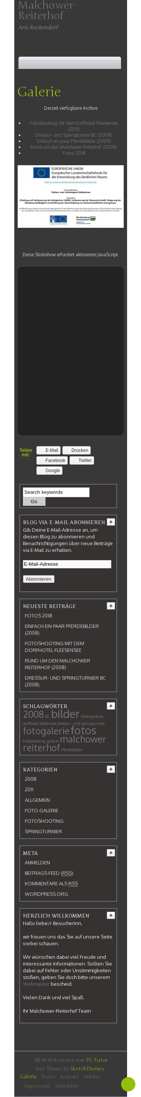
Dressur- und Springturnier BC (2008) (73, 135)
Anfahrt (91, 1077)
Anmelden (37, 862)
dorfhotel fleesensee (40, 723)
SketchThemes (87, 1069)
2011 (29, 789)
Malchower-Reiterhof (47, 10)
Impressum (37, 1086)
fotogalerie (46, 731)
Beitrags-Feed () (49, 873)
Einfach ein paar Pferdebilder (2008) (74, 141)
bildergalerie (92, 716)
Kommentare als (51, 883)
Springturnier (43, 831)
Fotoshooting (34, 741)
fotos (83, 730)
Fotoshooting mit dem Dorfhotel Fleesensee (54, 646)
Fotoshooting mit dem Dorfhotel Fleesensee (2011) (74, 126)
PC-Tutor (97, 1060)
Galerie (39, 92)
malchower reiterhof (64, 743)
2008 (33, 714)
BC (47, 716)
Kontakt (69, 1077)
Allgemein (37, 800)
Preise (48, 1077)
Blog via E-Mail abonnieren (64, 522)
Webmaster (36, 984)
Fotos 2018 (74, 153)
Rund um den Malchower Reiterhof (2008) (74, 147)
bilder (65, 713)
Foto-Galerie (41, 810)
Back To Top (128, 1084)
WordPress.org (46, 894)
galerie (53, 741)
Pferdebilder (71, 749)
